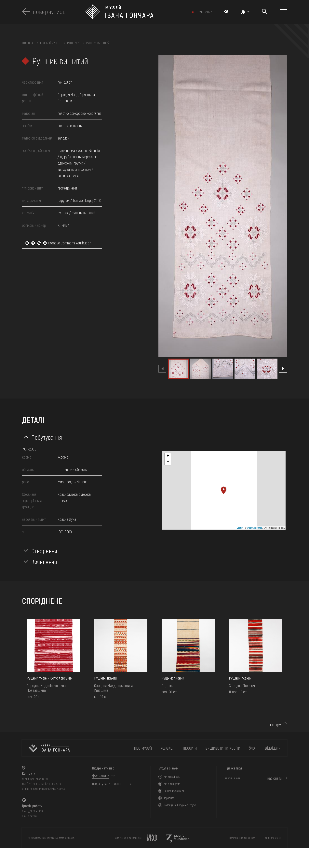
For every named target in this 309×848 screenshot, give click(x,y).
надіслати (274, 778)
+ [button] (168, 456)
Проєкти (190, 748)
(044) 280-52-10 (53, 783)
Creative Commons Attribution (58, 242)
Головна (27, 42)
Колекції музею (50, 42)
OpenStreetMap (254, 528)
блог (252, 748)
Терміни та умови (272, 837)
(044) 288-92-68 (35, 783)
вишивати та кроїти (222, 748)
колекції (167, 748)
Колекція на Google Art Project (180, 805)
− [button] (168, 462)
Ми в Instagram (172, 783)
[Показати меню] (283, 11)
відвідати (273, 748)
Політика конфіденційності (242, 837)
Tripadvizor (169, 798)
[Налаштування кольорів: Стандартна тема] (226, 12)
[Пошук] (264, 12)
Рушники (73, 42)
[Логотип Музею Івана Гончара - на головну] (134, 12)
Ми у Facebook (172, 776)
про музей (143, 748)
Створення (44, 550)
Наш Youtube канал (174, 791)
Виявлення (44, 561)
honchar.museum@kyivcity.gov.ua (47, 788)
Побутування (46, 437)
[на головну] (49, 748)
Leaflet (239, 528)
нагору (275, 724)
